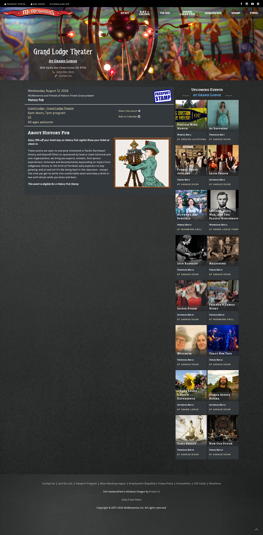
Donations (215, 483)
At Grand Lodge (63, 60)
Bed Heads (38, 4)
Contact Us (65, 76)
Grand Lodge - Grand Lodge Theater (51, 108)
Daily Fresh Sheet (131, 500)
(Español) (149, 483)
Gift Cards (200, 483)
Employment (136, 483)
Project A (154, 491)
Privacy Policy (165, 483)
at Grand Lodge (207, 94)
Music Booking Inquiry (112, 483)
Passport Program (86, 483)
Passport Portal (15, 4)
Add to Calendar (129, 116)
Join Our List (65, 483)
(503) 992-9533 (65, 72)
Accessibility (183, 483)
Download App (59, 4)
